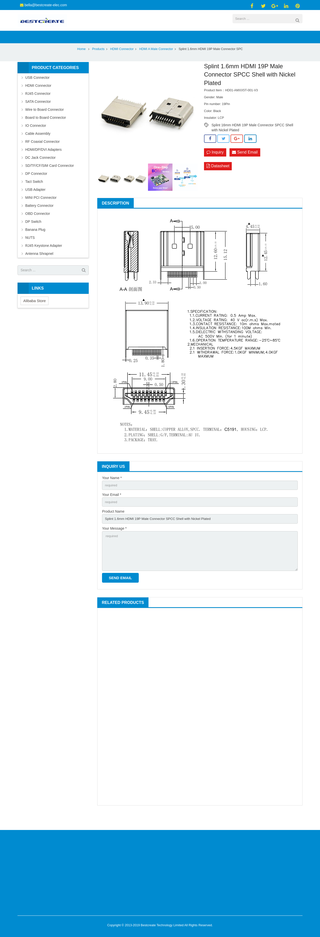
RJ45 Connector (37, 106)
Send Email (245, 165)
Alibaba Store (34, 313)
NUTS (30, 250)
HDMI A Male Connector (156, 61)
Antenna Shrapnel (39, 266)
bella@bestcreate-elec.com (45, 5)
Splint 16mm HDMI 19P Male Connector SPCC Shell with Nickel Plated (252, 137)
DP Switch (33, 234)
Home (81, 61)
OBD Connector (37, 226)
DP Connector (36, 186)
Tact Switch (34, 194)
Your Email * (111, 507)
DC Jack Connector (40, 170)
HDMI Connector (122, 61)
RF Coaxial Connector (42, 154)
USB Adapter (35, 202)
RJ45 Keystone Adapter (43, 258)
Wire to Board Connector (44, 122)
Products (98, 61)
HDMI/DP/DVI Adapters (43, 162)
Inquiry (215, 165)
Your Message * (114, 542)
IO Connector (35, 138)
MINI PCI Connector (40, 210)
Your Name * (112, 490)
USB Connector (37, 90)
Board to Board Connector (45, 130)
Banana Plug (35, 242)
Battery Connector (39, 218)
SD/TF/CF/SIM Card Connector (49, 178)
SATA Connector (38, 114)
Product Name (113, 525)
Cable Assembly (37, 146)
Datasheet (217, 179)
